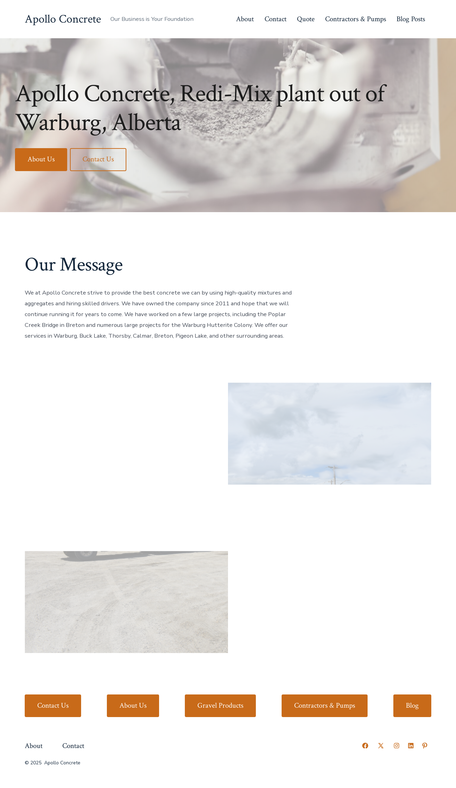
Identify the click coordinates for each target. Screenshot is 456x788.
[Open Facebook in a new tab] (365, 745)
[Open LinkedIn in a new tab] (410, 745)
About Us (41, 159)
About (245, 19)
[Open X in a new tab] (381, 745)
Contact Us (98, 159)
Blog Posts (410, 19)
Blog (412, 705)
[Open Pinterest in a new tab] (424, 745)
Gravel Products (220, 705)
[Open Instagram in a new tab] (396, 745)
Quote (306, 19)
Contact (275, 19)
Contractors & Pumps (355, 19)
